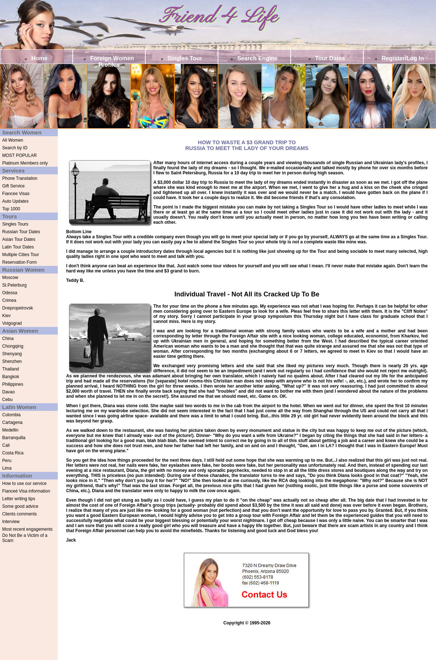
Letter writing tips (18, 498)
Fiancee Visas (15, 193)
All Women (12, 140)
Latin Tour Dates (18, 247)
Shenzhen (12, 361)
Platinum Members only (25, 163)
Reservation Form (19, 262)
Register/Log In (403, 58)
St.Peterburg (14, 285)
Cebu (7, 399)
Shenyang (12, 353)
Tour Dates (330, 58)
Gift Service (13, 186)
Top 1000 (11, 208)
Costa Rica (13, 452)
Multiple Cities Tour (20, 254)
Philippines (12, 384)
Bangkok (10, 376)
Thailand (10, 369)
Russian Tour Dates (21, 231)
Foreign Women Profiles (112, 61)
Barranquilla (13, 437)
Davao (8, 391)
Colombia (11, 414)
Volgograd (12, 323)
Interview (11, 521)
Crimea (9, 300)
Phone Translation (19, 178)
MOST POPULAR (19, 155)
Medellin (10, 430)
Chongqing (12, 346)
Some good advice (20, 506)
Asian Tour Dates (18, 239)
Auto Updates (15, 201)
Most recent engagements (27, 529)
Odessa (9, 292)
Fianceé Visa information (26, 491)
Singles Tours (15, 224)
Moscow (10, 277)
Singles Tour (184, 58)
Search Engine (257, 58)
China (7, 338)
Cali (6, 445)
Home (39, 58)
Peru (6, 460)
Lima (7, 468)
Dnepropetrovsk (17, 308)
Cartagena (12, 422)
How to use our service (24, 483)
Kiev (6, 315)
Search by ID (14, 147)
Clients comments (19, 514)
